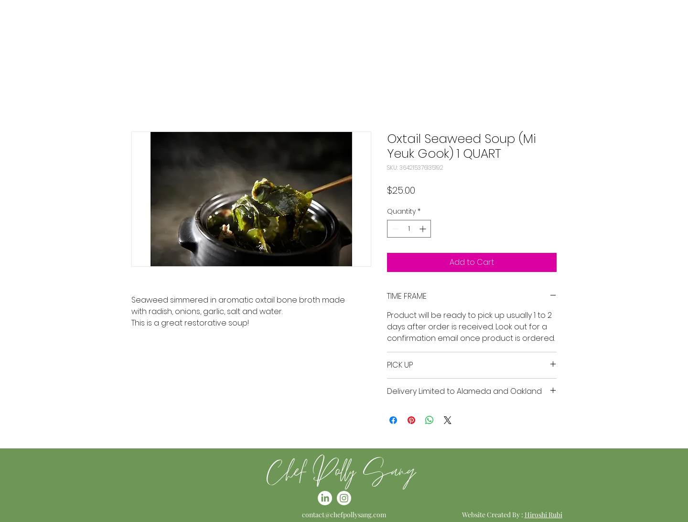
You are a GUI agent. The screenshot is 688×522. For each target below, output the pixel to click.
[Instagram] (24, 29)
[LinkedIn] (40, 29)
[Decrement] (394, 228)
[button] (671, 29)
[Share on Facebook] (393, 420)
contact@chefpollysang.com (344, 514)
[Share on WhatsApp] (429, 420)
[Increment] (424, 228)
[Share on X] (447, 420)
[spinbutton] (409, 228)
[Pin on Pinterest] (411, 420)
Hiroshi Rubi (543, 514)
